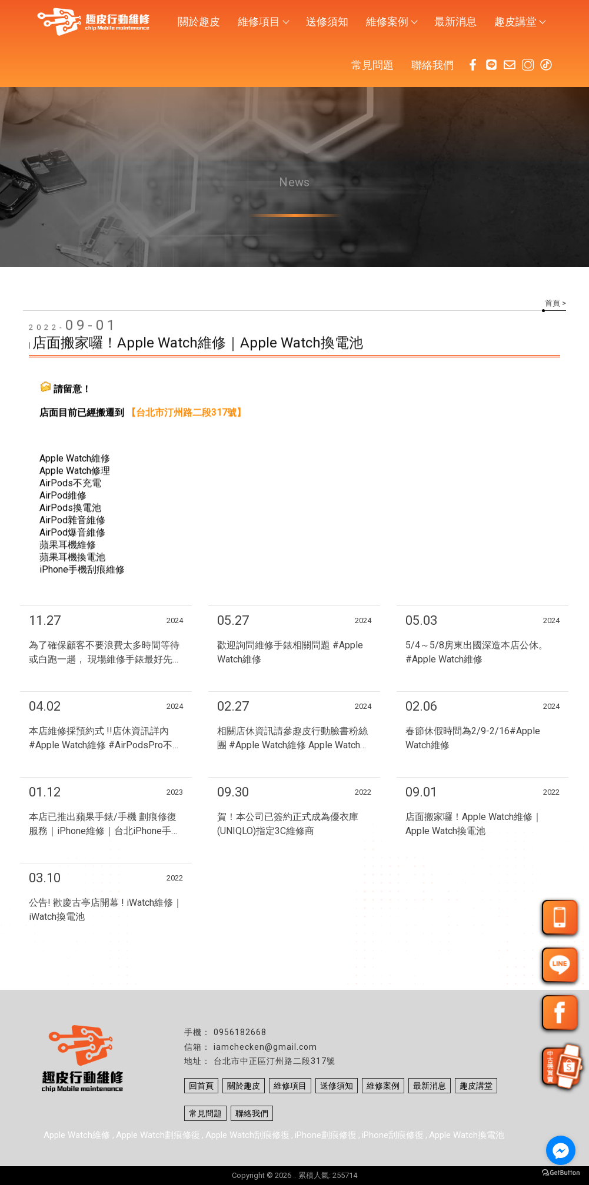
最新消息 (455, 21)
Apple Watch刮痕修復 (247, 1135)
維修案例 (391, 21)
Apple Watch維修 (78, 1135)
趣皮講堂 (519, 21)
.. (295, 1175)
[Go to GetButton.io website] (561, 1173)
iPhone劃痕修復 (326, 1135)
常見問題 (372, 65)
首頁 (552, 303)
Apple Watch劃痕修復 (158, 1135)
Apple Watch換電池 (466, 1135)
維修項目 (263, 21)
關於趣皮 (199, 21)
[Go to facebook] (560, 1150)
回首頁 (201, 1085)
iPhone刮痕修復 (393, 1135)
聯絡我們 (432, 65)
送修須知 (327, 21)
